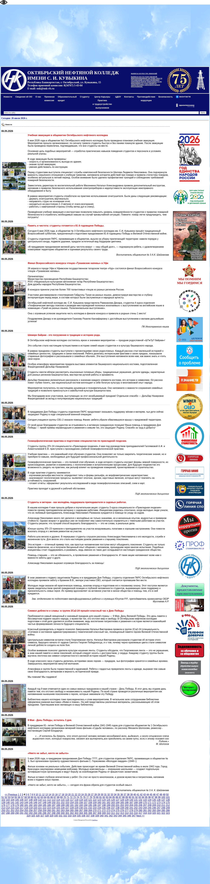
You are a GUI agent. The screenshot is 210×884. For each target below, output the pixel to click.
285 (163, 810)
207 (145, 805)
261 (54, 810)
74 (77, 797)
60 (32, 797)
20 (69, 794)
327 (42, 815)
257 (35, 810)
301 (67, 813)
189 (63, 805)
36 (121, 794)
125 (108, 800)
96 (149, 797)
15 (53, 794)
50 (167, 794)
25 (85, 794)
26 (89, 794)
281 (145, 810)
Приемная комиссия (49, 99)
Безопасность (166, 97)
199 (108, 805)
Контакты (129, 97)
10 (36, 794)
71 (68, 797)
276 (122, 810)
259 (44, 810)
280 (140, 810)
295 (40, 813)
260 (49, 810)
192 (76, 805)
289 (13, 813)
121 (90, 800)
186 (49, 805)
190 (67, 805)
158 (90, 802)
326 (38, 815)
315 (131, 813)
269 (90, 810)
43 (144, 794)
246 (154, 808)
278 (131, 810)
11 (40, 794)
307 (95, 813)
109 (35, 800)
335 (79, 815)
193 (81, 805)
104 (13, 800)
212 (168, 805)
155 (76, 802)
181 (26, 805)
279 (136, 810)
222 (44, 808)
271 (99, 810)
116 (67, 800)
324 (29, 815)
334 (74, 815)
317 (140, 813)
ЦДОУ (118, 97)
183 (35, 805)
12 (43, 794)
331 (61, 815)
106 (22, 800)
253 (17, 810)
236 (108, 808)
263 (63, 810)
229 (76, 808)
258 (40, 810)
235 (104, 808)
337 (88, 815)
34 (115, 794)
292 (26, 813)
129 (127, 800)
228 (72, 808)
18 (63, 794)
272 (104, 810)
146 (35, 802)
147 (40, 802)
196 (95, 805)
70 (64, 797)
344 (120, 815)
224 (54, 808)
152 (63, 802)
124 (104, 800)
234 (99, 808)
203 (127, 805)
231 (86, 808)
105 (17, 800)
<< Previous (11, 794)
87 (120, 797)
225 (58, 808)
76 (84, 797)
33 (112, 794)
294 (35, 813)
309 (104, 813)
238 (118, 808)
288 (8, 813)
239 (122, 808)
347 (134, 815)
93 (139, 797)
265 (72, 810)
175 (168, 802)
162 (108, 802)
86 (117, 797)
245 (149, 808)
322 (163, 813)
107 (26, 800)
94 (143, 797)
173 (159, 802)
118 (76, 800)
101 (168, 797)
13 (46, 794)
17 (59, 794)
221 (40, 808)
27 (92, 794)
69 (61, 797)
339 (97, 815)
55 (15, 797)
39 (131, 794)
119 (81, 800)
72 (71, 797)
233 (95, 808)
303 (76, 813)
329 (51, 815)
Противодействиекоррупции (146, 99)
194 (86, 805)
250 (3, 810)
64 (45, 797)
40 (134, 794)
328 (47, 815)
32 (108, 794)
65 (48, 797)
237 (113, 808)
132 (140, 800)
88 (123, 797)
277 (127, 810)
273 (108, 810)
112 (49, 800)
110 (40, 800)
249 (168, 808)
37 (125, 794)
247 (159, 808)
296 (44, 813)
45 (151, 794)
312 (118, 813)
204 (131, 805)
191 (72, 805)
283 (154, 810)
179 (17, 805)
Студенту (84, 97)
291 (22, 813)
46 (154, 794)
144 (26, 802)
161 (104, 802)
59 (28, 797)
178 (13, 805)
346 (129, 815)
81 (100, 797)
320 (154, 813)
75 (81, 797)
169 (140, 802)
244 (145, 808)
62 (38, 797)
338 (93, 815)
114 (58, 800)
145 (31, 802)
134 (149, 800)
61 (35, 797)
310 (108, 813)
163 (113, 802)
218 (26, 808)
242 (136, 808)
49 (164, 794)
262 (58, 810)
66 (51, 797)
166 (127, 802)
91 (133, 797)
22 (76, 794)
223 (49, 808)
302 (72, 813)
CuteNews (95, 820)
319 (149, 813)
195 (90, 805)
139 (3, 802)
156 (81, 802)
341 (106, 815)
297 (49, 813)
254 (22, 810)
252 (13, 810)
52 (6, 797)
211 (163, 805)
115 (63, 800)
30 (102, 794)
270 (95, 810)
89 (126, 797)
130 (131, 800)
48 (161, 794)
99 (159, 797)
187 (54, 805)
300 (63, 813)
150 (54, 802)
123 (99, 800)
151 (58, 802)
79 (94, 797)
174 (163, 802)
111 (44, 800)
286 (168, 810)
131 (136, 800)
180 (22, 805)
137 (163, 800)
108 (31, 800)
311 (113, 813)
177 (8, 805)
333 (70, 815)
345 (125, 815)
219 (31, 808)
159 (95, 802)
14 (50, 794)
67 (55, 797)
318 (145, 813)
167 (131, 802)
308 (99, 813)
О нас (38, 97)
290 (17, 813)
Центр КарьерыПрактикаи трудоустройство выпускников (102, 102)
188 (58, 805)
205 (136, 805)
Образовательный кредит (67, 99)
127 (118, 800)
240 (127, 808)
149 (49, 802)
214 (8, 808)
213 (3, 808)
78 (90, 797)
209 (154, 805)
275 (118, 810)
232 (90, 808)
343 (115, 815)
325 (33, 815)
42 (141, 794)
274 (113, 810)
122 (95, 800)
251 (8, 810)
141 (13, 802)
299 (58, 813)
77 (87, 797)
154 (72, 802)
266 (76, 810)
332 (65, 815)
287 (3, 813)
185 (44, 805)
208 (149, 805)
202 (122, 805)
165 (122, 802)
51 (2, 797)
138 (168, 800)
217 (22, 808)
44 (148, 794)
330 (56, 815)
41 (138, 794)
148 (44, 802)
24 (82, 794)
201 (118, 805)
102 (3, 800)
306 (90, 813)
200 (113, 805)
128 (122, 800)
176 (3, 805)
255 (26, 810)
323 (168, 813)
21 (72, 794)
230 (81, 808)
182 (31, 805)
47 (157, 794)
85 (113, 797)
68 (58, 797)
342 (111, 815)
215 (13, 808)
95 (146, 797)
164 (118, 802)
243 (140, 808)
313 (122, 813)
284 (159, 810)
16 (56, 794)
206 (140, 805)
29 (99, 794)
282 (149, 810)
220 (35, 808)
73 (74, 797)
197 (99, 805)
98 (156, 797)
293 (31, 813)
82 (104, 797)
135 (154, 800)
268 (86, 810)
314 (127, 813)
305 (86, 813)
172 (154, 802)
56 (19, 797)
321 (159, 813)
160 (99, 802)
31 (105, 794)
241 (131, 808)
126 (113, 800)
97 (152, 797)
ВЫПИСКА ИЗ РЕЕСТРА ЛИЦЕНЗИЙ (144, 73)
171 (149, 802)
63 (41, 797)
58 (25, 797)
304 (81, 813)
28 (95, 794)
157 (86, 802)
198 (104, 805)
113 (54, 800)
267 (81, 810)
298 (54, 813)
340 (102, 815)
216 (17, 808)
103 (8, 800)
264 (67, 810)
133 (145, 800)
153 (67, 802)
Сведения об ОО (23, 97)
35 (118, 794)
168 (136, 802)
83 (107, 797)
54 (12, 797)
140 (8, 802)
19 (66, 794)
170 (145, 802)
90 (130, 797)
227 (67, 808)
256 (31, 810)
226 (63, 808)
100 (163, 797)
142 (17, 802)
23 (79, 794)
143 (22, 802)
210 (159, 805)
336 (83, 815)
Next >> (140, 815)
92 (136, 797)
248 (163, 808)
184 (40, 805)
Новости (8, 97)
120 (86, 800)
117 (72, 800)
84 (110, 797)
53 (9, 797)
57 (22, 797)
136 (159, 800)
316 (136, 813)
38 (128, 794)
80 (97, 797)
